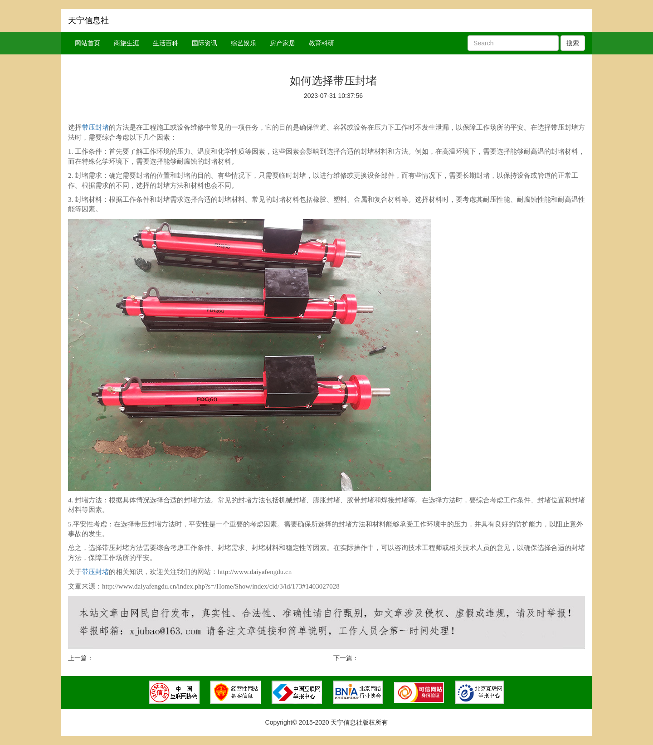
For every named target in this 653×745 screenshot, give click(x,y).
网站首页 (87, 43)
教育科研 (321, 43)
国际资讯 (204, 43)
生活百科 (165, 43)
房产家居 (282, 43)
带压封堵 (95, 127)
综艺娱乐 (243, 43)
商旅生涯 (126, 43)
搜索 (572, 43)
